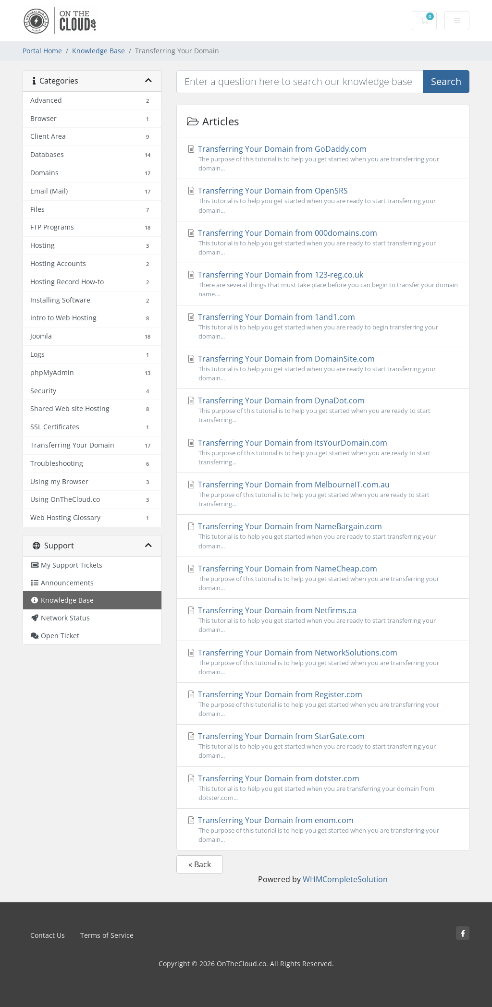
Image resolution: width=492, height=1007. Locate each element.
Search (446, 81)
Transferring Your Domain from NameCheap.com (322, 578)
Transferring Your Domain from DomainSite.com (322, 368)
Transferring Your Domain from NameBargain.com (322, 535)
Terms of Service (107, 935)
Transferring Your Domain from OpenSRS (322, 200)
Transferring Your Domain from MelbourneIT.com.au (322, 494)
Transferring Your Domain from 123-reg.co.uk (322, 284)
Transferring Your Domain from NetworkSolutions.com (322, 662)
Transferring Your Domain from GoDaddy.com (322, 158)
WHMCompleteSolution (345, 879)
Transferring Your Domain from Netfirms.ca (322, 619)
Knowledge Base (98, 50)
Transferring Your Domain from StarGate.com (322, 745)
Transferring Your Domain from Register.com (322, 703)
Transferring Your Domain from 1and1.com (322, 326)
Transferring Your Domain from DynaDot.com (322, 410)
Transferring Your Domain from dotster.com (322, 787)
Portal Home (42, 50)
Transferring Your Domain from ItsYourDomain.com (322, 452)
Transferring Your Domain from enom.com (322, 829)
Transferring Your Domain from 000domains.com (322, 242)
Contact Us (47, 935)
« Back (199, 864)
